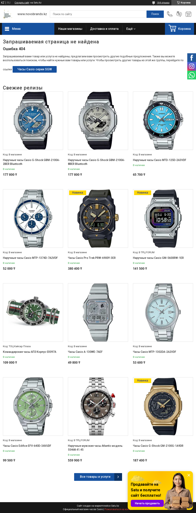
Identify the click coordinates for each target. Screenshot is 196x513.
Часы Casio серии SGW (34, 69)
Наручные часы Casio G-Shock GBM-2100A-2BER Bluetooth (31, 161)
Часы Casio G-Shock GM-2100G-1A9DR (158, 445)
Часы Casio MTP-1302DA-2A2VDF (154, 351)
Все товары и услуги (95, 477)
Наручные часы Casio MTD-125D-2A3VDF (159, 160)
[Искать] (155, 14)
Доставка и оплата (104, 29)
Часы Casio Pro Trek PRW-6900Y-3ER (92, 257)
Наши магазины (70, 29)
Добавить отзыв (179, 14)
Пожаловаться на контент (119, 509)
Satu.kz (115, 505)
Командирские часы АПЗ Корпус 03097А (29, 351)
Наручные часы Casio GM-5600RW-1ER (158, 257)
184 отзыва (163, 2)
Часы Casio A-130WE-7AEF (85, 351)
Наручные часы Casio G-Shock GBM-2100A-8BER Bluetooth (96, 161)
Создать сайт (22, 2)
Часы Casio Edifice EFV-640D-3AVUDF (27, 445)
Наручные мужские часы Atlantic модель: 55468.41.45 (95, 447)
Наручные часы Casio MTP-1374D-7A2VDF (30, 257)
